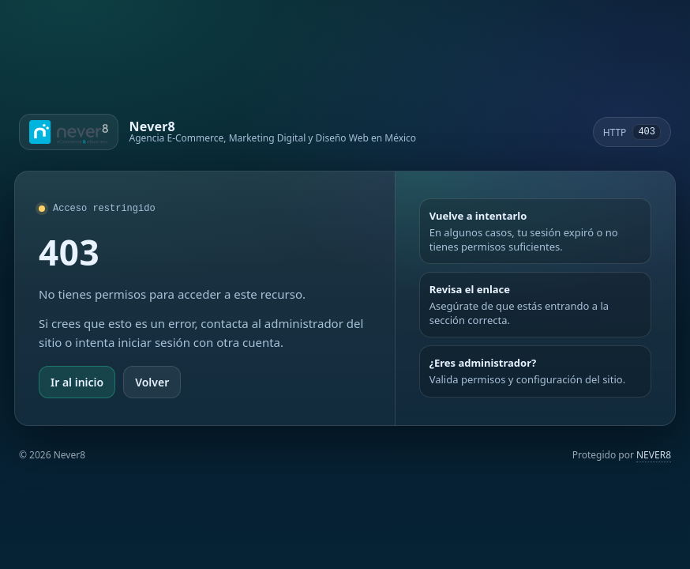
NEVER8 (653, 455)
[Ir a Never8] (217, 132)
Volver (152, 382)
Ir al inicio (77, 382)
